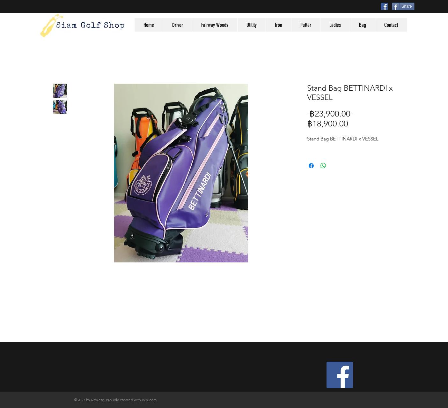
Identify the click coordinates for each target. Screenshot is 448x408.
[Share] (403, 6)
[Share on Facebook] (311, 166)
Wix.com (149, 399)
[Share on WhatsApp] (323, 166)
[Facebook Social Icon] (384, 6)
